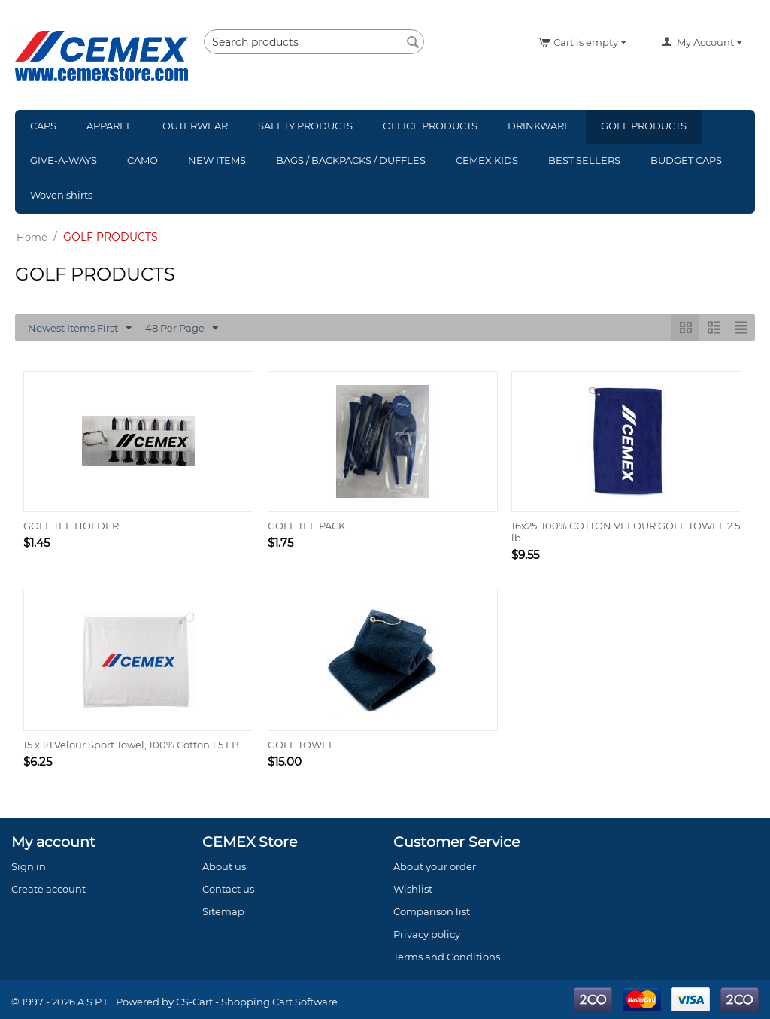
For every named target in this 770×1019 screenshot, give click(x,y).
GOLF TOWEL (301, 744)
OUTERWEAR (195, 126)
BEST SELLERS (584, 160)
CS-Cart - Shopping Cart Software (257, 1002)
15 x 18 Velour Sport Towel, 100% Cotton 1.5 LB (131, 744)
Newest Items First (80, 328)
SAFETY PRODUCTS (305, 126)
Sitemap (223, 911)
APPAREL (109, 126)
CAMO (142, 160)
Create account (48, 889)
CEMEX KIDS (487, 160)
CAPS (43, 126)
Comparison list (431, 911)
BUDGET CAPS (686, 160)
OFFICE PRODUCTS (430, 126)
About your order (434, 866)
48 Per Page (181, 328)
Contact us (228, 889)
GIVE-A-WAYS (63, 160)
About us (224, 866)
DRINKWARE (539, 126)
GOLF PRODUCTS (644, 126)
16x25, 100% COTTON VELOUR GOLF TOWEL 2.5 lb (625, 532)
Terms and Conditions (446, 957)
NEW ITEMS (217, 160)
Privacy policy (426, 934)
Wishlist (412, 889)
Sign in (28, 866)
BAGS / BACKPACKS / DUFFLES (351, 160)
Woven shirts (61, 195)
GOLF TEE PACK (306, 526)
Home (32, 237)
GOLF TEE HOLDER (71, 526)
